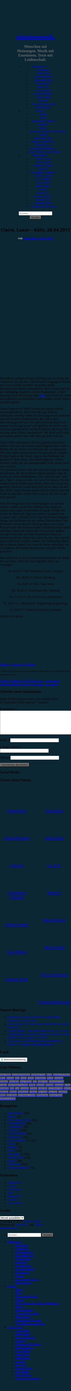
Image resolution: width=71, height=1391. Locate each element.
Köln (12, 1093)
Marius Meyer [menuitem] (23, 1372)
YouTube (30, 664)
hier (42, 395)
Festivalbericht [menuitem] (24, 1259)
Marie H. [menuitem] (20, 1369)
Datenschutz (15, 1187)
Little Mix (42, 1093)
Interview (43, 87)
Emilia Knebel (43, 175)
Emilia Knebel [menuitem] (24, 1352)
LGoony (33, 1093)
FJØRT (32, 1089)
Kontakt (12, 1204)
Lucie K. (43, 189)
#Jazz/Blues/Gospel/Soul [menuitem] (30, 1328)
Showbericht (43, 83)
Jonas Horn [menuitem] (22, 1358)
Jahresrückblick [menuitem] (24, 1273)
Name (4, 744)
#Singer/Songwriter (43, 141)
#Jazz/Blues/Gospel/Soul (44, 152)
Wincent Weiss (55, 1100)
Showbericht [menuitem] (22, 1263)
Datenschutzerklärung (15, 1064)
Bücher (12, 1121)
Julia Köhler (43, 186)
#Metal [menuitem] (19, 1304)
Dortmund (58, 1083)
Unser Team (43, 158)
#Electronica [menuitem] (22, 1321)
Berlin (49, 1079)
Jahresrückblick (43, 93)
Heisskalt (49, 1089)
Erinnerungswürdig (43, 104)
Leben (11, 1148)
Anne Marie (5, 1079)
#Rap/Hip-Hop (43, 138)
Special (43, 100)
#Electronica (43, 145)
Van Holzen (11, 1100)
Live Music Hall (55, 1093)
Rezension (43, 70)
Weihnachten (42, 1100)
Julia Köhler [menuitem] (22, 1362)
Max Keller (43, 199)
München (4, 1096)
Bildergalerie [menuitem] (23, 1287)
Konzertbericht (43, 76)
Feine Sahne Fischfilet (18, 1089)
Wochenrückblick (18, 1172)
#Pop (43, 117)
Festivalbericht (43, 80)
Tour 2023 (53, 1096)
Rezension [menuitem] (21, 1249)
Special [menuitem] (19, 1280)
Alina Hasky (43, 162)
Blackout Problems (61, 1079)
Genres (39, 111)
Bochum (10, 1083)
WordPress (21, 1229)
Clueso (30, 1083)
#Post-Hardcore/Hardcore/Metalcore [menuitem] (37, 1307)
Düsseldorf (14, 1086)
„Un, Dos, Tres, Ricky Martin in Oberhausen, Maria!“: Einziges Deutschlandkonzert (35, 1047)
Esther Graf (42, 1086)
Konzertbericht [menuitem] (24, 1256)
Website (5, 664)
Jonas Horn (43, 182)
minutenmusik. (35, 36)
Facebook (17, 664)
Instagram (59, 1089)
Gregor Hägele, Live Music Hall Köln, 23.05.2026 (38, 1035)
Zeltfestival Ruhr (8, 1103)
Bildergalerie (43, 107)
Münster (13, 1096)
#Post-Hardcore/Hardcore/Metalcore (47, 129)
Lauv (17, 1093)
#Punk (43, 134)
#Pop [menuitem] (18, 1297)
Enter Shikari (26, 1086)
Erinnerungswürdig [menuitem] (27, 1283)
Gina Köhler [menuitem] (22, 1355)
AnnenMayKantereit (21, 1079)
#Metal (43, 124)
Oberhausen (23, 1096)
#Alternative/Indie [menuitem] (26, 1300)
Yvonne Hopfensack (43, 206)
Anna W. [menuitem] (20, 1345)
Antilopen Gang (38, 1079)
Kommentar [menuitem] (22, 1276)
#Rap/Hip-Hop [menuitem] (24, 1314)
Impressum (14, 1194)
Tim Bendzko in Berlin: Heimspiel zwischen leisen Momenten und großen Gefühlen (38, 1040)
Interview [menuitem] (21, 1266)
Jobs (10, 1197)
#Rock (43, 114)
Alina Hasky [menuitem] (22, 1338)
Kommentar (43, 97)
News (11, 1155)
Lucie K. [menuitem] (20, 1365)
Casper (23, 1083)
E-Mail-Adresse (11, 751)
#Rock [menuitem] (19, 1294)
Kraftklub (4, 1093)
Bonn (17, 1083)
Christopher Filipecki (43, 172)
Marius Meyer (43, 196)
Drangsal (4, 1086)
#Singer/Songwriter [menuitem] (27, 1317)
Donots (50, 1083)
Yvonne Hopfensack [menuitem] (27, 1382)
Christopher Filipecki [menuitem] (28, 1348)
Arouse (38, 1229)
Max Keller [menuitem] (22, 1376)
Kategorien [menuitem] (14, 1246)
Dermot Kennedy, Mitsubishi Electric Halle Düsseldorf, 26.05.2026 (34, 1023)
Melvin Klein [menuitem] (23, 1379)
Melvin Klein (43, 203)
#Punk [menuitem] (19, 1311)
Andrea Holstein (43, 165)
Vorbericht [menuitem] (21, 1253)
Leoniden (24, 1093)
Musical (67, 1093)
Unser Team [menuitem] (22, 1335)
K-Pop (67, 1089)
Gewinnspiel (43, 90)
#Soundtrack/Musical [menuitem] (28, 1324)
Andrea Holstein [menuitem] (25, 1341)
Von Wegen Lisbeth (27, 1100)
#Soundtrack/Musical (43, 148)
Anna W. (43, 169)
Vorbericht (43, 73)
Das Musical (40, 1083)
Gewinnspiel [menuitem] (22, 1270)
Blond (2, 1083)
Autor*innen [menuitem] (15, 1331)
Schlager (33, 1096)
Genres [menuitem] (12, 1290)
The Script (43, 1096)
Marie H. (43, 192)
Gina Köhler (43, 179)
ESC (35, 1086)
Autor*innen (39, 155)
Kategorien (39, 66)
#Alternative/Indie (43, 121)
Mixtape (13, 1151)
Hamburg (40, 1089)
